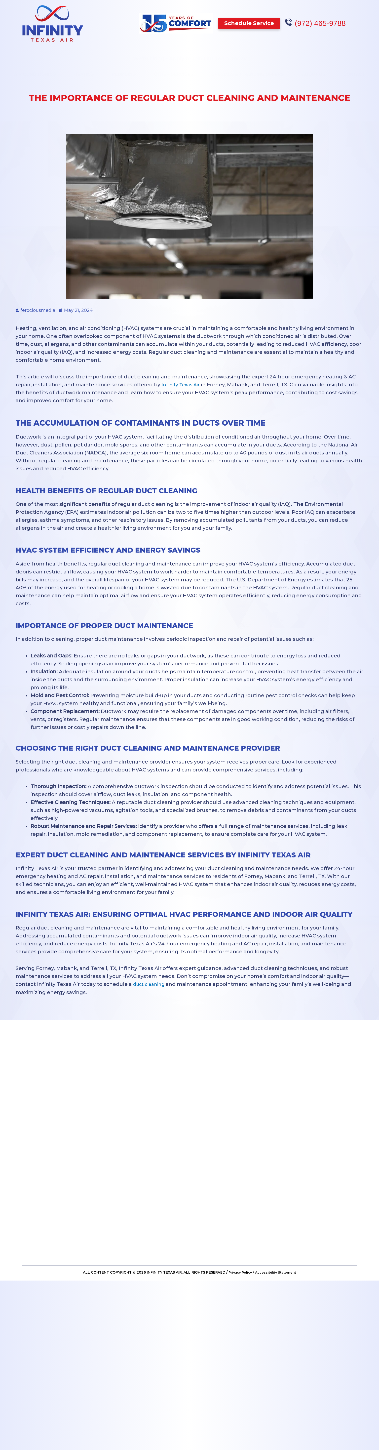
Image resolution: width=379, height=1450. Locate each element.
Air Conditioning (35, 71)
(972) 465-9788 (322, 23)
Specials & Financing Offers (248, 71)
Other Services (173, 71)
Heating (84, 71)
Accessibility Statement (277, 1273)
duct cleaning (151, 984)
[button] (251, 23)
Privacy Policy (239, 1273)
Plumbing (124, 71)
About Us (313, 71)
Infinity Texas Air (182, 385)
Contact (354, 71)
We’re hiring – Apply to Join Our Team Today (189, 56)
